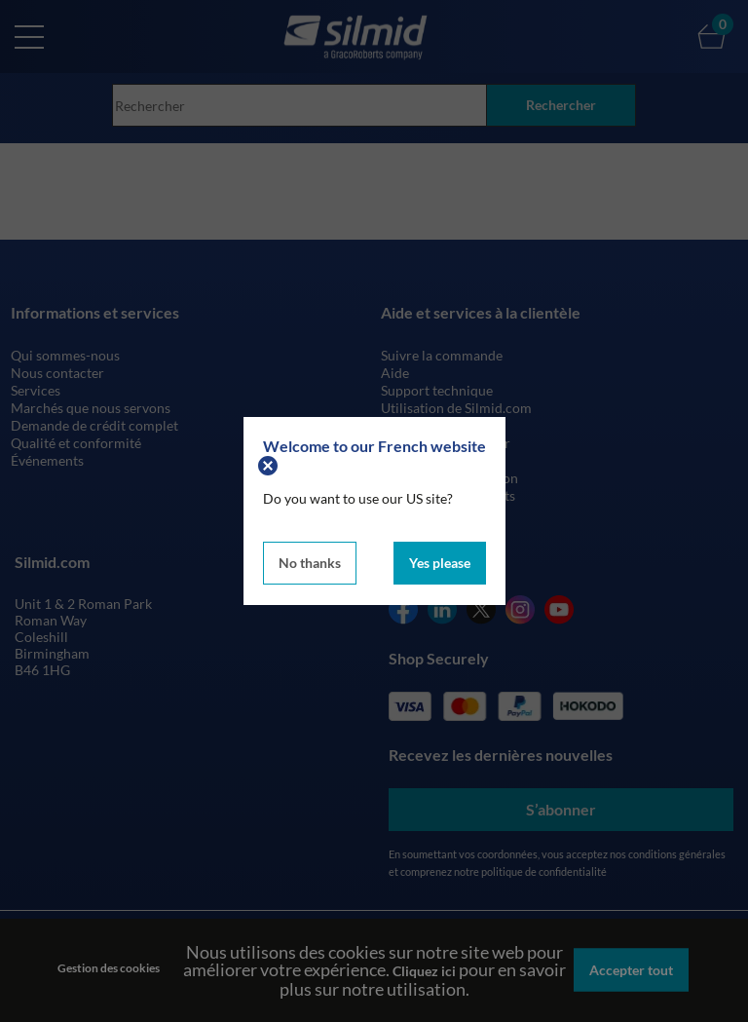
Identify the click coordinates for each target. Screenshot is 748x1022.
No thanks (310, 562)
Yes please (439, 562)
